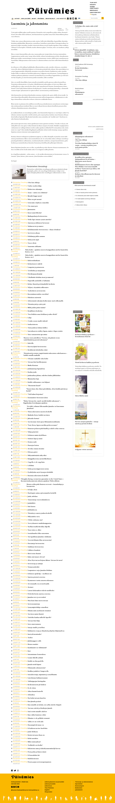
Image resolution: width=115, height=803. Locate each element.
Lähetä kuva (99, 129)
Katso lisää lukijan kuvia (95, 126)
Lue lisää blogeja (98, 99)
